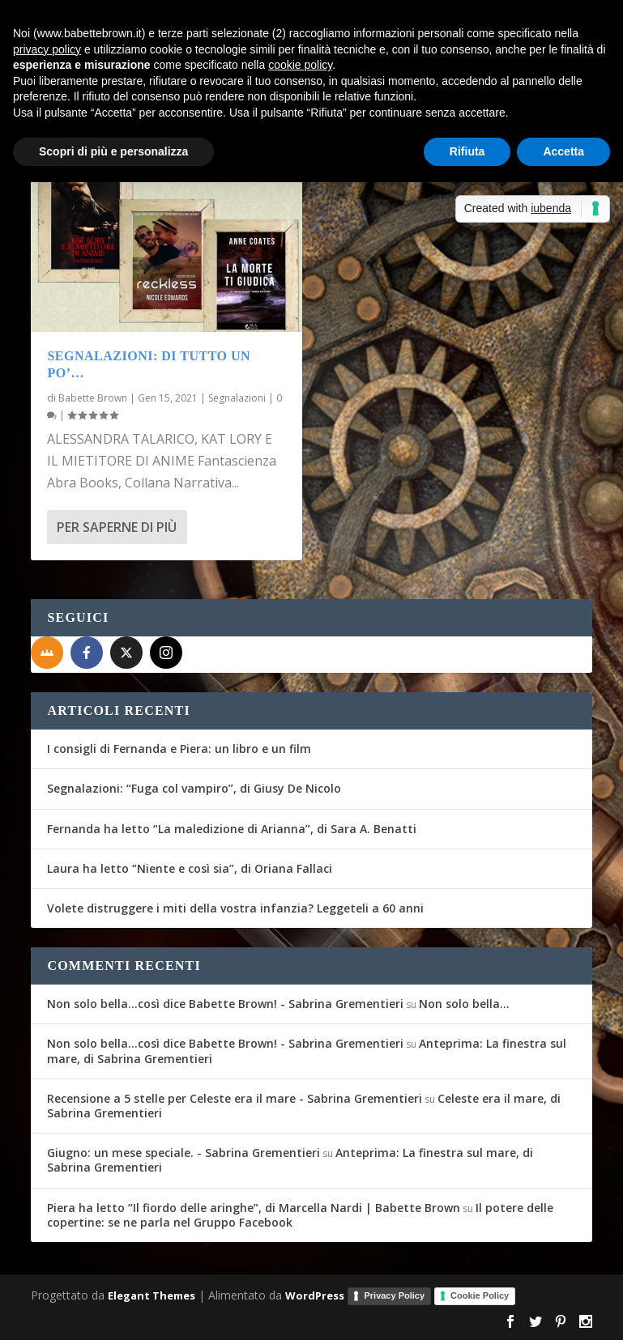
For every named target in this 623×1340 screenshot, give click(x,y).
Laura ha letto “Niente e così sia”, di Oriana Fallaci (189, 868)
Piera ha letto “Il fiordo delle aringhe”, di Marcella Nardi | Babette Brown (253, 1207)
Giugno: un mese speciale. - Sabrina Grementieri (183, 1152)
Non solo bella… (464, 1003)
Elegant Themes (151, 1295)
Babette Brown (92, 398)
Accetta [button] (563, 151)
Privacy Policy (394, 1295)
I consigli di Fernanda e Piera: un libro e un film (179, 748)
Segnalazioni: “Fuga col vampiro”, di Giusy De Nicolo (194, 788)
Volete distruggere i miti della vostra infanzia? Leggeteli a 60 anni (235, 908)
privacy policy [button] (47, 49)
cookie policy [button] (300, 64)
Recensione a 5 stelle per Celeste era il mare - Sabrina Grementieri (234, 1098)
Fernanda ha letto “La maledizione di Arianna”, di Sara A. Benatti (231, 828)
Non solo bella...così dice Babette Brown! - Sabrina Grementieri (225, 1003)
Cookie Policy (479, 1295)
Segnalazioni (237, 398)
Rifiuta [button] (467, 151)
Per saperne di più (117, 527)
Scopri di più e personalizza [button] (113, 151)
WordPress (314, 1295)
